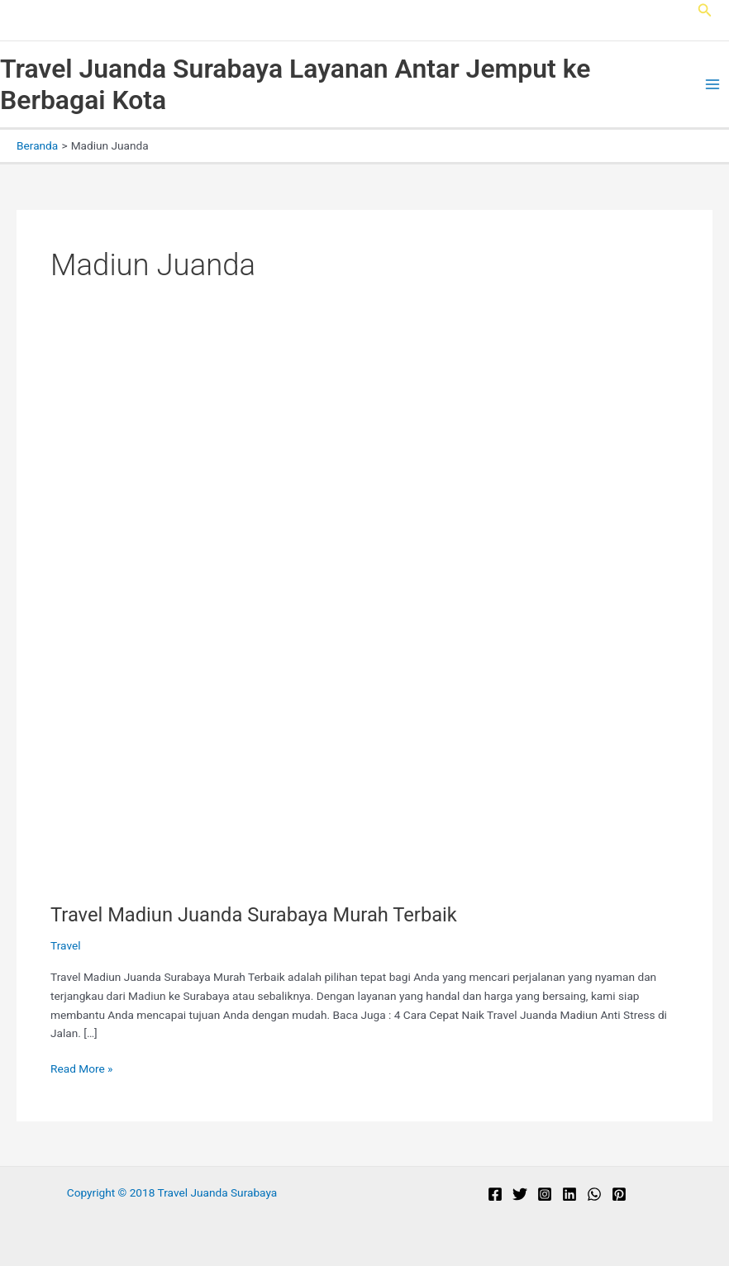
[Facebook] (495, 1194)
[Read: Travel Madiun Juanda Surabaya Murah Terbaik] (314, 620)
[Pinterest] (619, 1194)
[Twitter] (519, 1194)
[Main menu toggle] (713, 85)
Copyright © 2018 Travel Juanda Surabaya (172, 1192)
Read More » (81, 1068)
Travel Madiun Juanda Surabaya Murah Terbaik (253, 914)
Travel (65, 945)
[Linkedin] (569, 1194)
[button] (705, 10)
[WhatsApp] (594, 1194)
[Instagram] (544, 1194)
